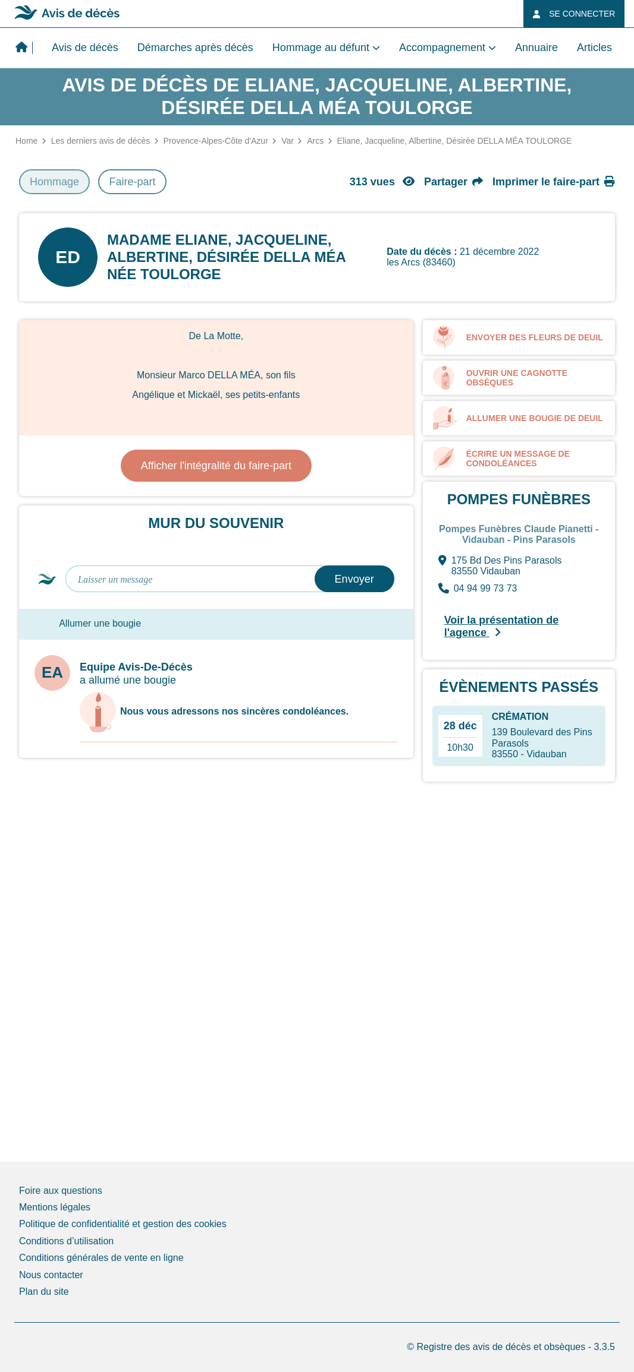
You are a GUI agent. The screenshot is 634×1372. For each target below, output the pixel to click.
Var (287, 141)
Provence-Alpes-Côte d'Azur (216, 141)
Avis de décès (85, 47)
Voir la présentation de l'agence (501, 626)
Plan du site (44, 1291)
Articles (594, 47)
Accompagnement (442, 47)
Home (26, 141)
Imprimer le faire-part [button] (553, 182)
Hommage (54, 182)
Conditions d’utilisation (66, 1241)
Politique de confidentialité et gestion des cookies (123, 1224)
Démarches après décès (195, 47)
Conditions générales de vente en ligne (101, 1258)
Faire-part (132, 182)
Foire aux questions (60, 1191)
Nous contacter (51, 1275)
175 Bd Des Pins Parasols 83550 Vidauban (500, 566)
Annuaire (536, 47)
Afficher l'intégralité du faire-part (216, 466)
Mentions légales (54, 1207)
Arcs (315, 141)
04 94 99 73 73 (477, 588)
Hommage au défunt (320, 47)
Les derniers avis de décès (100, 141)
